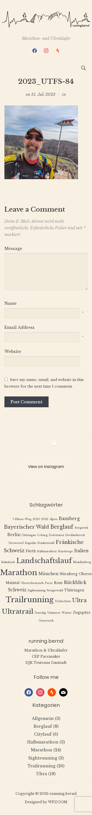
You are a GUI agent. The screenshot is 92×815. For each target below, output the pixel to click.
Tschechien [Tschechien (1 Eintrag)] (63, 601)
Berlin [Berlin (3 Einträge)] (13, 534)
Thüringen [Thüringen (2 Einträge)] (74, 590)
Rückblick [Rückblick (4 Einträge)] (75, 582)
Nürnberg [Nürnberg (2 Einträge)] (69, 574)
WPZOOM (57, 802)
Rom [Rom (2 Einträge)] (58, 583)
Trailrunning (41, 765)
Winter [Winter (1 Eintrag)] (67, 612)
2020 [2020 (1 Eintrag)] (36, 519)
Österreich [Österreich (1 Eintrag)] (46, 620)
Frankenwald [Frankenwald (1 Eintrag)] (45, 543)
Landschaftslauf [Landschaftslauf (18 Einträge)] (44, 560)
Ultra (41, 773)
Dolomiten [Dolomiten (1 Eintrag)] (56, 535)
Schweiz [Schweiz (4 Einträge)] (17, 590)
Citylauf (43, 734)
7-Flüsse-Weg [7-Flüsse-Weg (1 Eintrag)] (22, 519)
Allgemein (43, 718)
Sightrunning (42, 758)
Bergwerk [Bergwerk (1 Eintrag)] (81, 527)
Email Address (19, 327)
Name (10, 303)
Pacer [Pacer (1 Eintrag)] (49, 583)
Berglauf (42, 726)
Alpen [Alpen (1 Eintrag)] (53, 519)
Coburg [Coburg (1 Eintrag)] (42, 535)
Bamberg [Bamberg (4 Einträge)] (69, 518)
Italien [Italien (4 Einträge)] (81, 550)
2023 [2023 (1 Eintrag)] (44, 519)
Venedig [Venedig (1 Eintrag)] (40, 612)
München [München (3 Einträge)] (48, 573)
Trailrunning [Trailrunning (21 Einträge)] (29, 599)
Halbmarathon (42, 742)
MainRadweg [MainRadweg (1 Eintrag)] (82, 562)
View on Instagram (46, 466)
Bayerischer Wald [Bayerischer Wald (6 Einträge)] (26, 527)
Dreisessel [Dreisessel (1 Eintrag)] (16, 543)
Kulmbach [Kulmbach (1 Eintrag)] (8, 562)
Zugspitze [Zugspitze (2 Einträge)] (82, 613)
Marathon (41, 749)
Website (12, 351)
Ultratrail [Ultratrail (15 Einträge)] (17, 611)
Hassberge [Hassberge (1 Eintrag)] (65, 551)
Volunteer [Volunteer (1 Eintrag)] (54, 612)
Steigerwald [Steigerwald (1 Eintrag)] (55, 590)
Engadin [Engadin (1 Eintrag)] (30, 543)
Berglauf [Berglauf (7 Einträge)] (61, 527)
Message (13, 248)
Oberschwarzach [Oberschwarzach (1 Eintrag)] (32, 583)
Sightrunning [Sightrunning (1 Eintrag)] (37, 590)
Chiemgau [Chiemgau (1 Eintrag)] (29, 535)
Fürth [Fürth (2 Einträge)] (31, 551)
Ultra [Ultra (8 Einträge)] (79, 600)
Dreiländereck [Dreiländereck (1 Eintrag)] (75, 535)
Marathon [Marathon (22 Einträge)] (18, 572)
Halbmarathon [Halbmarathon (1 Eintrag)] (47, 551)
